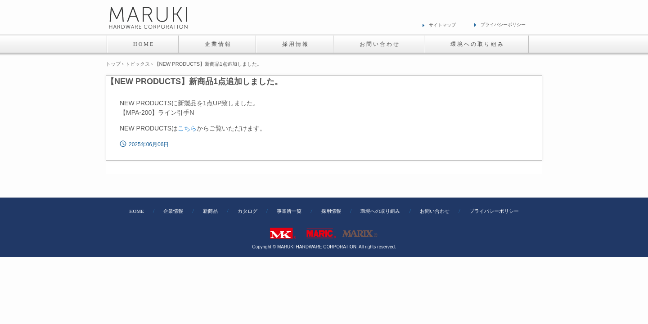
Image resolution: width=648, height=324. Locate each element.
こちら (187, 128)
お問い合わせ (435, 211)
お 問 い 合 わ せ (379, 44)
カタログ (247, 211)
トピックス (137, 64)
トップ (113, 64)
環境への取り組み (380, 211)
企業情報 (173, 211)
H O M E (143, 44)
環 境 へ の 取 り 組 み (476, 44)
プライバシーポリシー (503, 24)
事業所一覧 (289, 211)
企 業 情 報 (217, 44)
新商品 (210, 211)
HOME (136, 211)
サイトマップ (442, 24)
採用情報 (331, 211)
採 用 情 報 (295, 44)
